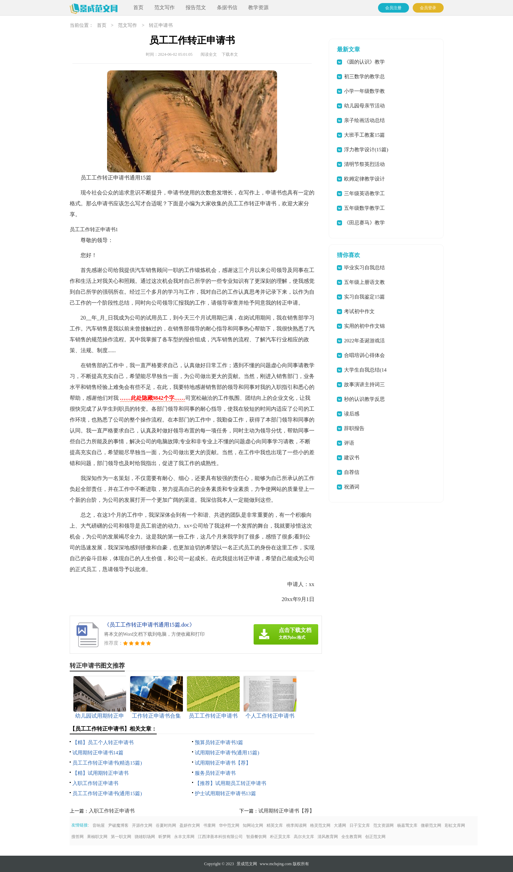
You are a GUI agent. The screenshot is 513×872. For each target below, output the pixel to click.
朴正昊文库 (280, 836)
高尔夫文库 (304, 836)
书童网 (209, 825)
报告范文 (196, 7)
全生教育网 (351, 836)
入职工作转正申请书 (95, 783)
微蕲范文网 (431, 825)
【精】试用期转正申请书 (100, 773)
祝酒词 (351, 487)
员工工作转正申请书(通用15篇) (107, 793)
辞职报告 (354, 428)
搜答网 (77, 836)
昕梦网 (164, 836)
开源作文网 (142, 825)
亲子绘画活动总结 (364, 120)
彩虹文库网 (455, 825)
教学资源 (258, 7)
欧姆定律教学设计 (364, 179)
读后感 (351, 413)
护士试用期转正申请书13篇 (225, 793)
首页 (138, 7)
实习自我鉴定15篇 (364, 297)
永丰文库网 (184, 836)
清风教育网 (328, 836)
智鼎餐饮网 (256, 836)
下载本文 (230, 54)
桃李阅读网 (296, 825)
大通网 (340, 825)
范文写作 (164, 7)
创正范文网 (375, 836)
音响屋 (98, 825)
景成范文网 (247, 863)
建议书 (351, 457)
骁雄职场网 (145, 836)
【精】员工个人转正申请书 (103, 742)
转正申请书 (161, 25)
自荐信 (351, 472)
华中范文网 (229, 825)
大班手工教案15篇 (364, 135)
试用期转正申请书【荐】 (223, 763)
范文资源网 (383, 825)
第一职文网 (121, 836)
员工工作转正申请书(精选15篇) (107, 763)
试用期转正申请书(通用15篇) (227, 752)
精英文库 (275, 825)
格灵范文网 (320, 825)
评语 (349, 443)
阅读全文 (209, 54)
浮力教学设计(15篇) (366, 149)
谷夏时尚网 (166, 825)
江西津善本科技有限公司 (220, 836)
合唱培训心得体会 (364, 355)
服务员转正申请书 (215, 773)
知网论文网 (253, 825)
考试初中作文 (359, 311)
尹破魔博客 (118, 825)
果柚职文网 (97, 836)
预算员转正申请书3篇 (219, 742)
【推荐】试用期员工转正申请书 (230, 783)
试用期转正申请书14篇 (97, 752)
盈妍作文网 (189, 825)
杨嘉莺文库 (407, 825)
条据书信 (227, 7)
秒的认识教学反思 (364, 399)
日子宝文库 (359, 825)
